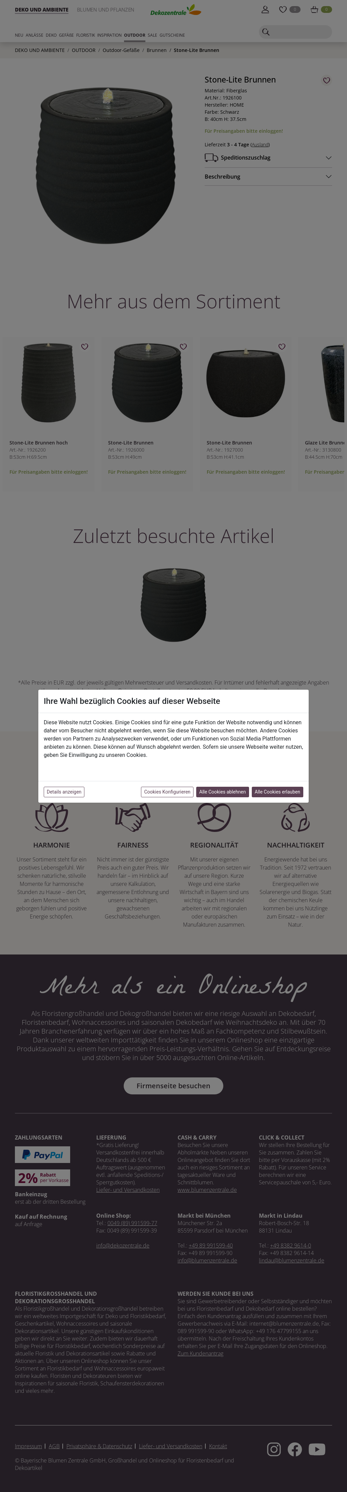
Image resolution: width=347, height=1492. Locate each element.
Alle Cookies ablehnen (222, 792)
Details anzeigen (64, 792)
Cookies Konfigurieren (167, 792)
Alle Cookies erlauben (277, 792)
